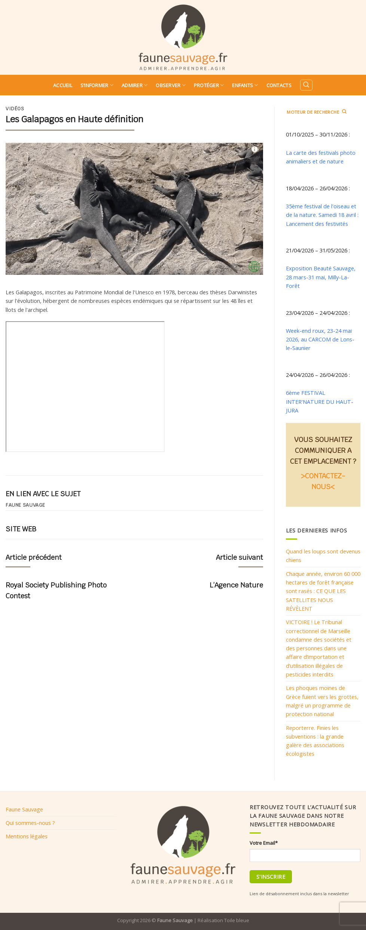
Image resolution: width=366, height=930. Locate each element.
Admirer (134, 85)
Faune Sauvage (24, 809)
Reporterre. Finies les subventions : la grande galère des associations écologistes (315, 741)
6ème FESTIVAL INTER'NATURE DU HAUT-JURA (319, 401)
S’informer (96, 85)
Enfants (245, 85)
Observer (171, 85)
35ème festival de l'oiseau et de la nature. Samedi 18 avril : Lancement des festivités (322, 214)
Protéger (209, 85)
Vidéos (15, 109)
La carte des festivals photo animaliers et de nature (321, 157)
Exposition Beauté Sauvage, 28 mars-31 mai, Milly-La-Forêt (321, 276)
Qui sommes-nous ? (30, 822)
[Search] (306, 85)
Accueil (62, 85)
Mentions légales (27, 836)
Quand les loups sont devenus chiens (323, 555)
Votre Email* (264, 843)
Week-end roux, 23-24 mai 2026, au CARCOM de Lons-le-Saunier (320, 339)
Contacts (279, 85)
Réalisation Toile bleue (223, 920)
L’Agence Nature (236, 585)
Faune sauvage (25, 505)
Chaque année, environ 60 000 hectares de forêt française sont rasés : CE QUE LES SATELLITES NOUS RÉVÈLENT (323, 591)
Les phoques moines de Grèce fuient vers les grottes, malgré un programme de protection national (322, 701)
